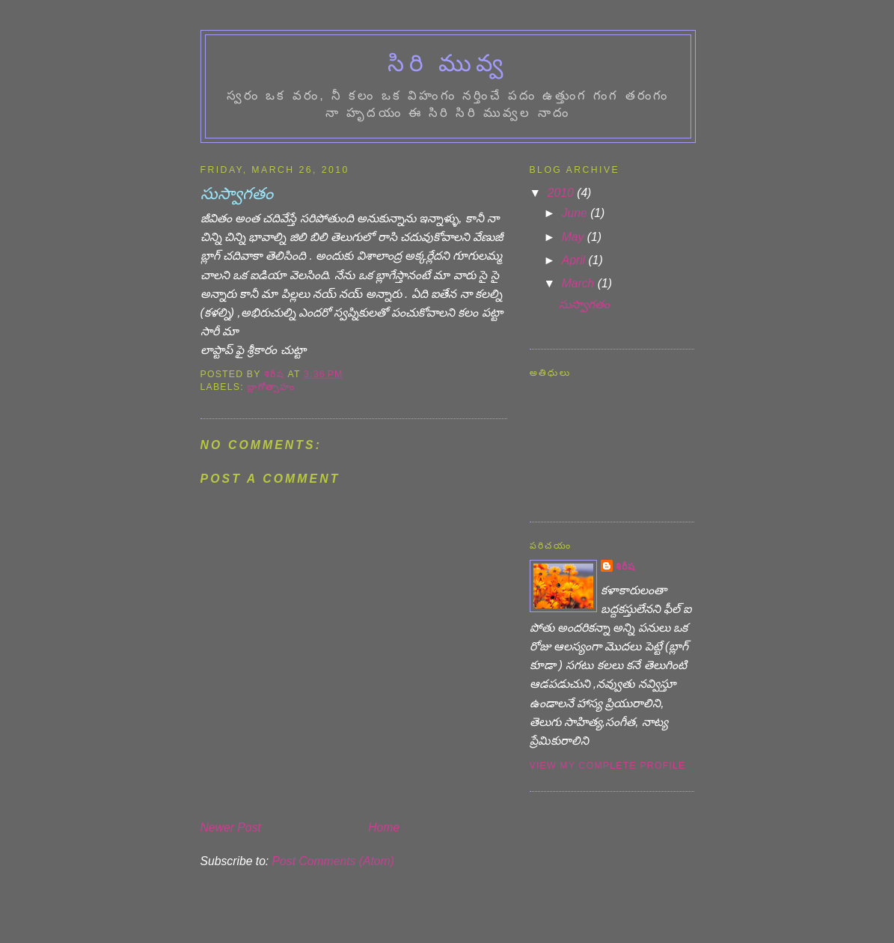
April (575, 260)
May (574, 237)
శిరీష (626, 566)
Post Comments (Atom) (333, 861)
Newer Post (230, 827)
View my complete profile (608, 765)
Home (383, 827)
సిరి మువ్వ (447, 63)
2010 (562, 192)
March (580, 283)
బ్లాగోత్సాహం (271, 387)
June (576, 213)
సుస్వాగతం (584, 304)
